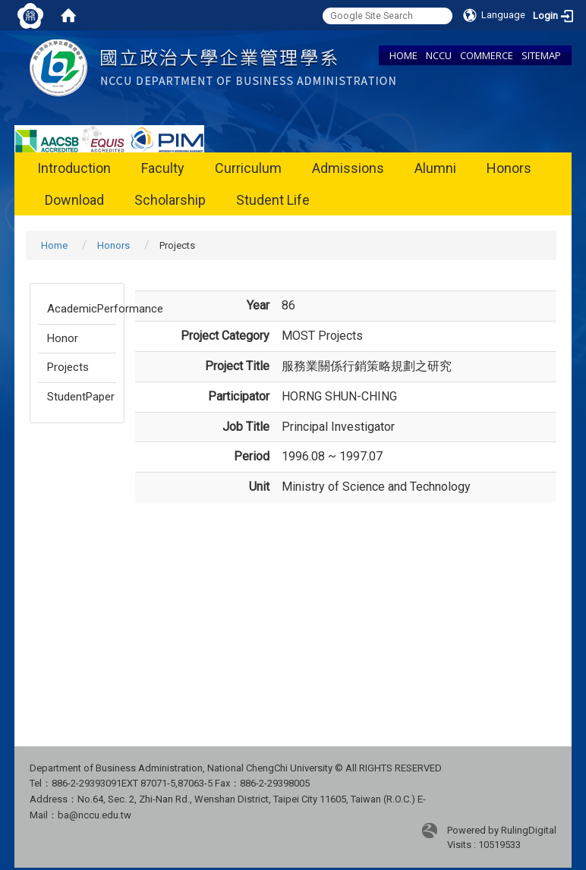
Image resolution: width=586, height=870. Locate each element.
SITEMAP (541, 55)
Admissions (348, 168)
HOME (403, 55)
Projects (68, 367)
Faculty (162, 168)
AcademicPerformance (81, 309)
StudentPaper (81, 397)
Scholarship (170, 200)
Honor (62, 338)
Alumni (435, 168)
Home (54, 245)
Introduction (74, 168)
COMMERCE (486, 55)
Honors (509, 168)
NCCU (439, 55)
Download (74, 200)
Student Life (273, 200)
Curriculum (248, 168)
